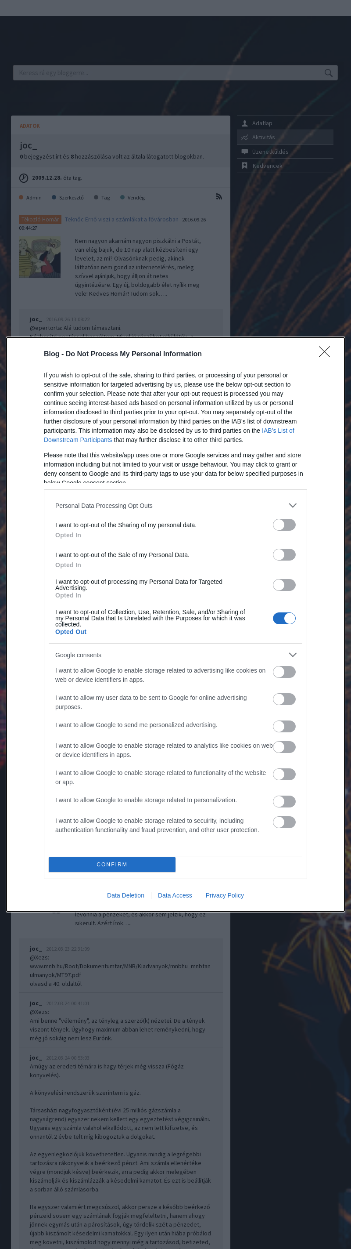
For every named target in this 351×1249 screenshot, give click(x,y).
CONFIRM (112, 865)
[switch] (284, 525)
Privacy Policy (225, 895)
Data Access (175, 895)
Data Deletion (125, 895)
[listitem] (175, 505)
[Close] (327, 354)
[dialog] (175, 624)
